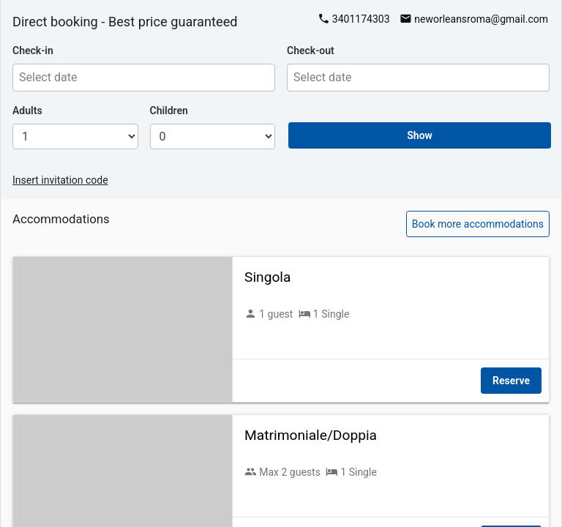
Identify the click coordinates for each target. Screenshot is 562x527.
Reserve (511, 380)
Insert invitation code (60, 180)
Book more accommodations (478, 224)
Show (419, 135)
